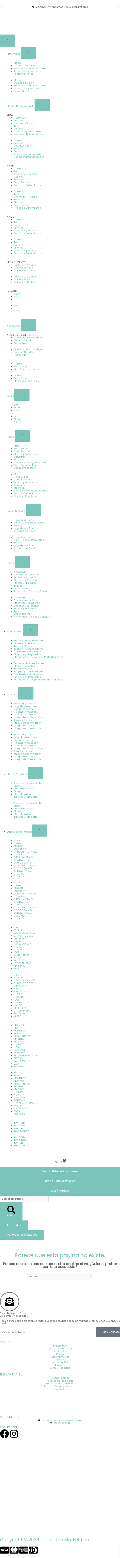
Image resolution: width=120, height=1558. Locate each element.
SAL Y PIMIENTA (22, 1060)
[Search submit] (11, 1211)
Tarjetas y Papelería (25, 796)
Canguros (20, 456)
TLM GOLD (19, 1122)
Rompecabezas (23, 708)
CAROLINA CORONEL (25, 851)
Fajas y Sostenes (23, 73)
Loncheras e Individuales (28, 651)
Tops (17, 125)
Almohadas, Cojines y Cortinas (32, 591)
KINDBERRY (20, 960)
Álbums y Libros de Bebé (28, 783)
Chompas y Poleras (25, 174)
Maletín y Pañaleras (25, 454)
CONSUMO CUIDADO (26, 865)
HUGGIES (19, 949)
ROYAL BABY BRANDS (25, 1055)
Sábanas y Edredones (27, 580)
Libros (17, 785)
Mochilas (19, 459)
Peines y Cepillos (24, 340)
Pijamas (18, 120)
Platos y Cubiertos (24, 643)
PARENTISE (19, 1049)
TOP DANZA (20, 1125)
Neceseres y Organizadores (30, 462)
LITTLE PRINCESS (22, 963)
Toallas (18, 525)
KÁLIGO (18, 957)
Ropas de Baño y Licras (27, 185)
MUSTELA (19, 1038)
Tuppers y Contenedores (28, 648)
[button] (2, 6)
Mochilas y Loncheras (26, 369)
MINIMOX (19, 1025)
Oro (16, 404)
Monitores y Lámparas (27, 577)
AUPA (17, 840)
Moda (17, 62)
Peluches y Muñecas (26, 711)
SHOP (5, 1342)
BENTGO (18, 846)
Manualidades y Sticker (27, 722)
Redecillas (20, 343)
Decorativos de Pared (27, 574)
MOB (16, 1027)
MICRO (18, 968)
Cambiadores (22, 451)
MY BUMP (19, 1041)
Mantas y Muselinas (25, 582)
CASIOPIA (19, 854)
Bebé (17, 293)
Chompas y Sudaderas (27, 131)
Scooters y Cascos (25, 703)
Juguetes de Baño (24, 528)
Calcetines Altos (23, 267)
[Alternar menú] (7, 41)
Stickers (18, 791)
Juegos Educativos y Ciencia (30, 717)
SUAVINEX (19, 1066)
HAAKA (18, 941)
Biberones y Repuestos (27, 654)
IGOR (17, 952)
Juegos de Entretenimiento (29, 728)
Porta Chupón (22, 366)
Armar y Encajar (23, 720)
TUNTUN (18, 1128)
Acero (17, 410)
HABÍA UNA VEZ (22, 944)
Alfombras (20, 571)
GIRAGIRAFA (20, 938)
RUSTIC (18, 1058)
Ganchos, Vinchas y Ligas (28, 337)
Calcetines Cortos (24, 270)
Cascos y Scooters (25, 467)
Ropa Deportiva (23, 182)
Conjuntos (20, 117)
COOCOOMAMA (23, 868)
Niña (16, 296)
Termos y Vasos (23, 646)
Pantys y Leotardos (25, 264)
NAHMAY (19, 1044)
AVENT (17, 843)
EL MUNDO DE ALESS (24, 932)
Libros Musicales (23, 788)
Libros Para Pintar (24, 794)
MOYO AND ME (22, 1036)
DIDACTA (19, 876)
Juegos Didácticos (25, 725)
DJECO (18, 927)
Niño (16, 299)
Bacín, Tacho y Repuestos (29, 522)
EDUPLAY (18, 930)
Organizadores (23, 588)
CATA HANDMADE (23, 857)
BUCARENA (20, 848)
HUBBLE (18, 946)
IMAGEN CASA (22, 954)
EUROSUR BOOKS (23, 935)
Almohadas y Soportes (27, 71)
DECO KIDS (20, 873)
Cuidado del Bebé (24, 530)
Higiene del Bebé (24, 519)
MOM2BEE (19, 1030)
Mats (16, 445)
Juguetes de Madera (26, 714)
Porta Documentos (25, 465)
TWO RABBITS (21, 1131)
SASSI (17, 1063)
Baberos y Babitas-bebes (29, 134)
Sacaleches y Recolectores (30, 68)
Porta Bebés (21, 448)
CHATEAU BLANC (23, 860)
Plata (17, 407)
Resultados (14, 1225)
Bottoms (19, 128)
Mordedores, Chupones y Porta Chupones (38, 657)
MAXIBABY (19, 965)
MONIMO (19, 1033)
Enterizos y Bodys (24, 123)
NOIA (17, 1047)
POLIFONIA (20, 1052)
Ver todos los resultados (22, 1234)
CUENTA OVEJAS (23, 871)
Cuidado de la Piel (24, 65)
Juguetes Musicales (25, 706)
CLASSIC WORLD (23, 862)
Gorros (18, 363)
